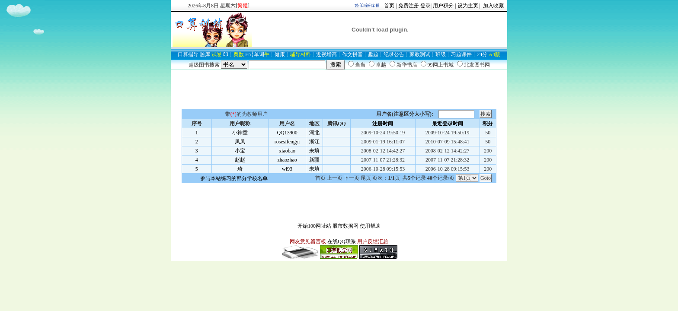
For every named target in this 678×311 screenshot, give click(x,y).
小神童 (240, 133)
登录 (425, 6)
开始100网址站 (314, 226)
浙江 (314, 142)
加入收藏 (493, 6)
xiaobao (287, 151)
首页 (389, 6)
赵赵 (240, 160)
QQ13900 (287, 133)
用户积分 (443, 6)
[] (242, 6)
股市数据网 (345, 226)
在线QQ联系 (341, 241)
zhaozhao (287, 160)
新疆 (314, 160)
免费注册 (408, 6)
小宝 (240, 151)
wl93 (287, 169)
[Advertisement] (339, 89)
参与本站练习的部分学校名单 (234, 178)
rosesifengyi (287, 142)
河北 (314, 133)
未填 (314, 151)
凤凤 (240, 142)
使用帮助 (370, 226)
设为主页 (467, 6)
